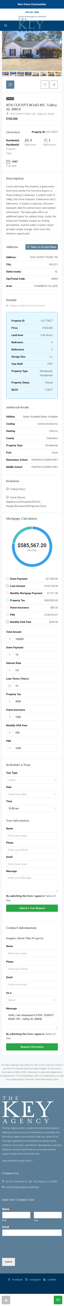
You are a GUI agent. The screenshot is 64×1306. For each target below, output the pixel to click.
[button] (45, 84)
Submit (8, 1261)
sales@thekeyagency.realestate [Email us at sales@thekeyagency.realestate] (22, 1187)
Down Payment (14, 647)
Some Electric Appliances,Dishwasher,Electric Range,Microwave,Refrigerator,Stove (26, 502)
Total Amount (13, 631)
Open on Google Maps (41, 246)
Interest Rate (13, 663)
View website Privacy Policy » (17, 1160)
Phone (9, 842)
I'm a (8, 992)
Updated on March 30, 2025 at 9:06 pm (25, 305)
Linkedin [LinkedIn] (49, 1279)
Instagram (33, 1279)
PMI (8, 741)
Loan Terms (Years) (17, 678)
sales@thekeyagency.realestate (32, 16)
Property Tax (13, 694)
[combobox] (32, 780)
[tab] (10, 84)
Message (11, 871)
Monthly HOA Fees (16, 725)
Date (8, 787)
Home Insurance (15, 709)
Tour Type (11, 772)
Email (9, 857)
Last (36, 1220)
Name (9, 828)
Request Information (32, 1046)
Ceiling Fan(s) (17, 489)
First (4, 1220)
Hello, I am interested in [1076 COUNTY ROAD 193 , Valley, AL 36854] (32, 1020)
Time (9, 801)
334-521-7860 (32, 12)
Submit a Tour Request (32, 908)
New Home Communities (32, 4)
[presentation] (28, 1252)
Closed (10, 98)
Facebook (15, 1279)
